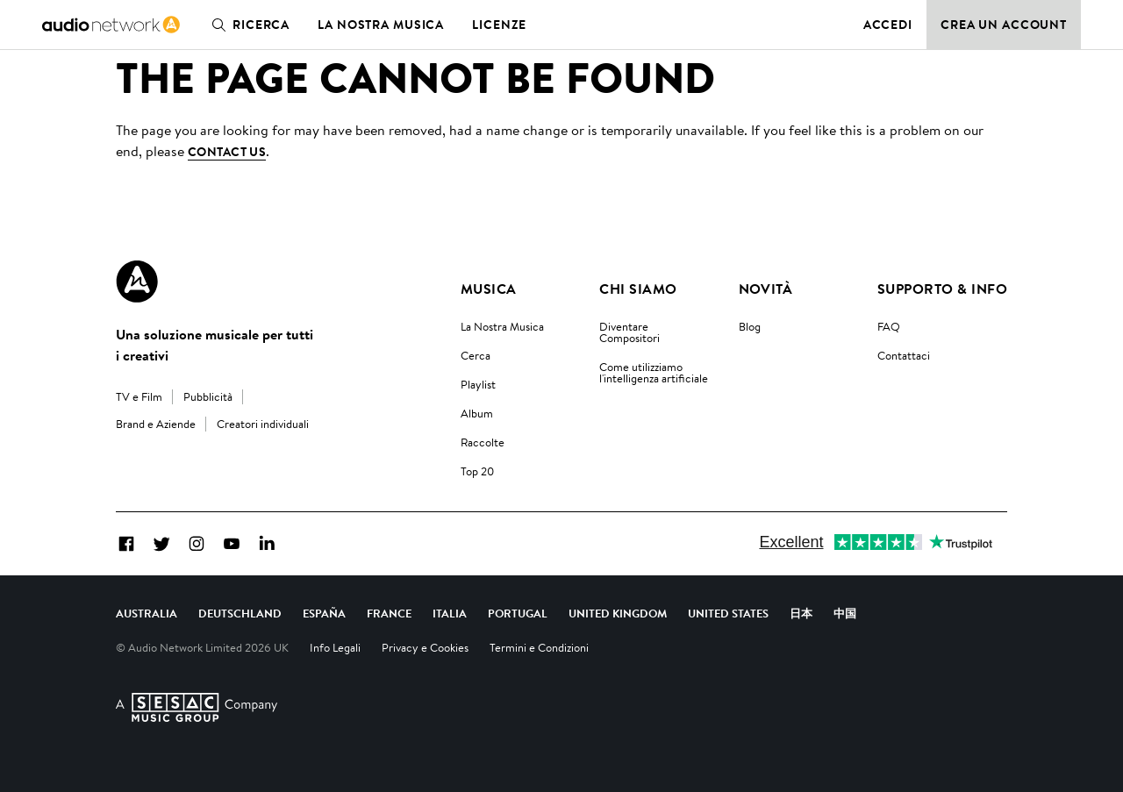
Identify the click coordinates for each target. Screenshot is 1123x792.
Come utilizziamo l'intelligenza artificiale (653, 372)
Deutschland (240, 613)
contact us (227, 152)
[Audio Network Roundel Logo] (137, 281)
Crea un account (1004, 24)
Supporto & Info (942, 288)
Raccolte (482, 442)
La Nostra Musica (502, 326)
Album (477, 413)
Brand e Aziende (156, 424)
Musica (489, 288)
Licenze (499, 24)
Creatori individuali (263, 424)
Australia (146, 613)
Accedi (887, 24)
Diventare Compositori (629, 332)
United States (728, 613)
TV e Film (139, 396)
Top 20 (477, 471)
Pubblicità (207, 396)
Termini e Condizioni (539, 647)
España (324, 613)
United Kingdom (618, 613)
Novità (766, 288)
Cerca (475, 355)
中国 (844, 613)
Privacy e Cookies (425, 647)
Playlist (478, 384)
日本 (801, 613)
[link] (111, 24)
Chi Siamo (637, 288)
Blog (750, 326)
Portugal (517, 613)
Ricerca (247, 25)
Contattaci (903, 355)
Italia (450, 613)
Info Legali (335, 647)
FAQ (888, 326)
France (389, 613)
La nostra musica (381, 24)
